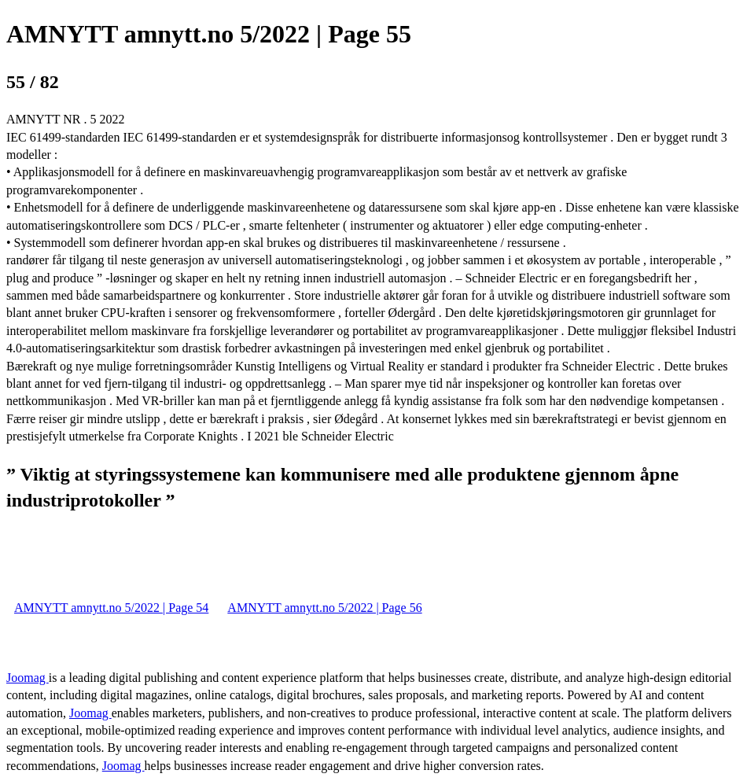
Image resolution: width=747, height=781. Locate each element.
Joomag (27, 677)
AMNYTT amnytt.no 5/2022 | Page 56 (324, 607)
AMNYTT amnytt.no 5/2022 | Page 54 (111, 607)
